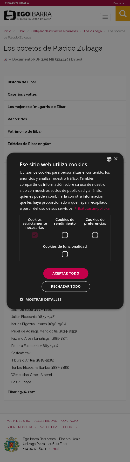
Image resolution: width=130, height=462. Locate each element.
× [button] (115, 159)
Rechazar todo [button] (66, 286)
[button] (41, 299)
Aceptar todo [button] (65, 273)
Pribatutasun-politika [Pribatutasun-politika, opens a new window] (91, 208)
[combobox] (109, 159)
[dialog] (65, 231)
